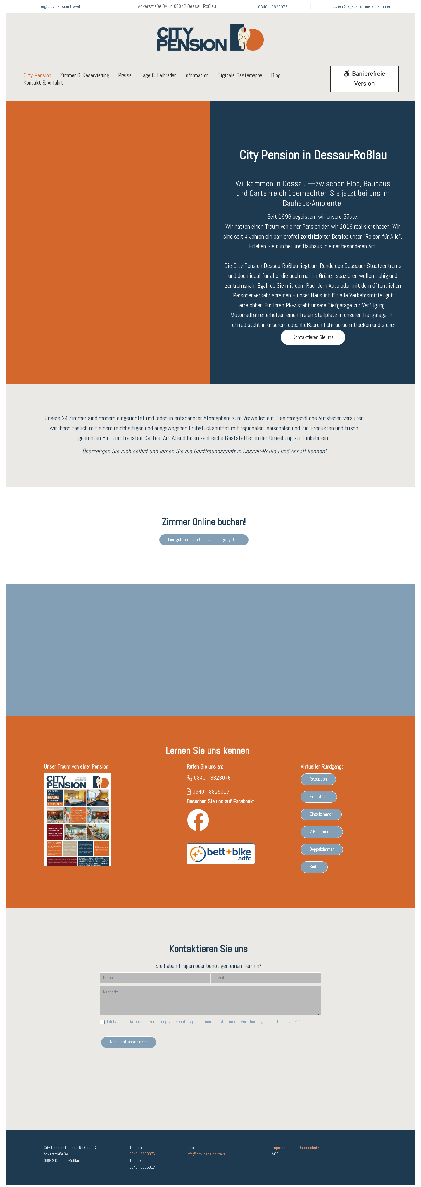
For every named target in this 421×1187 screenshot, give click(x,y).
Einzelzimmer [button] (321, 819)
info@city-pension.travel (58, 6)
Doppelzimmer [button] (322, 854)
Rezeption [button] (318, 784)
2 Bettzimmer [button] (322, 836)
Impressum (281, 1149)
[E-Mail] (266, 982)
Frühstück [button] (319, 801)
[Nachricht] (210, 1005)
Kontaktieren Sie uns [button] (313, 337)
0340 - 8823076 (273, 7)
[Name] (155, 982)
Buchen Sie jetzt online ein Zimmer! (360, 6)
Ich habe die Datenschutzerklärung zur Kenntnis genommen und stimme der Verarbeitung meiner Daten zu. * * (204, 1026)
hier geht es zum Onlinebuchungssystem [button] (204, 541)
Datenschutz (309, 1149)
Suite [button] (314, 871)
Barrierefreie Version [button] (364, 78)
